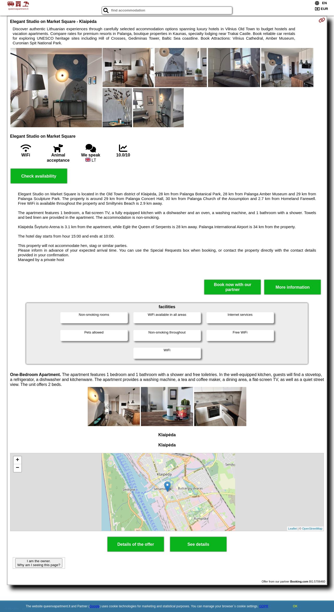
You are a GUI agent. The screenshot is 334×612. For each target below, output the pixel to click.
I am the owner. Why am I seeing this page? (38, 563)
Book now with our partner (232, 287)
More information (293, 287)
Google (95, 606)
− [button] (17, 468)
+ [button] (17, 460)
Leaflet (292, 528)
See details (198, 544)
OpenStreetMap (312, 528)
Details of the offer (135, 544)
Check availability (38, 176)
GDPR (263, 606)
